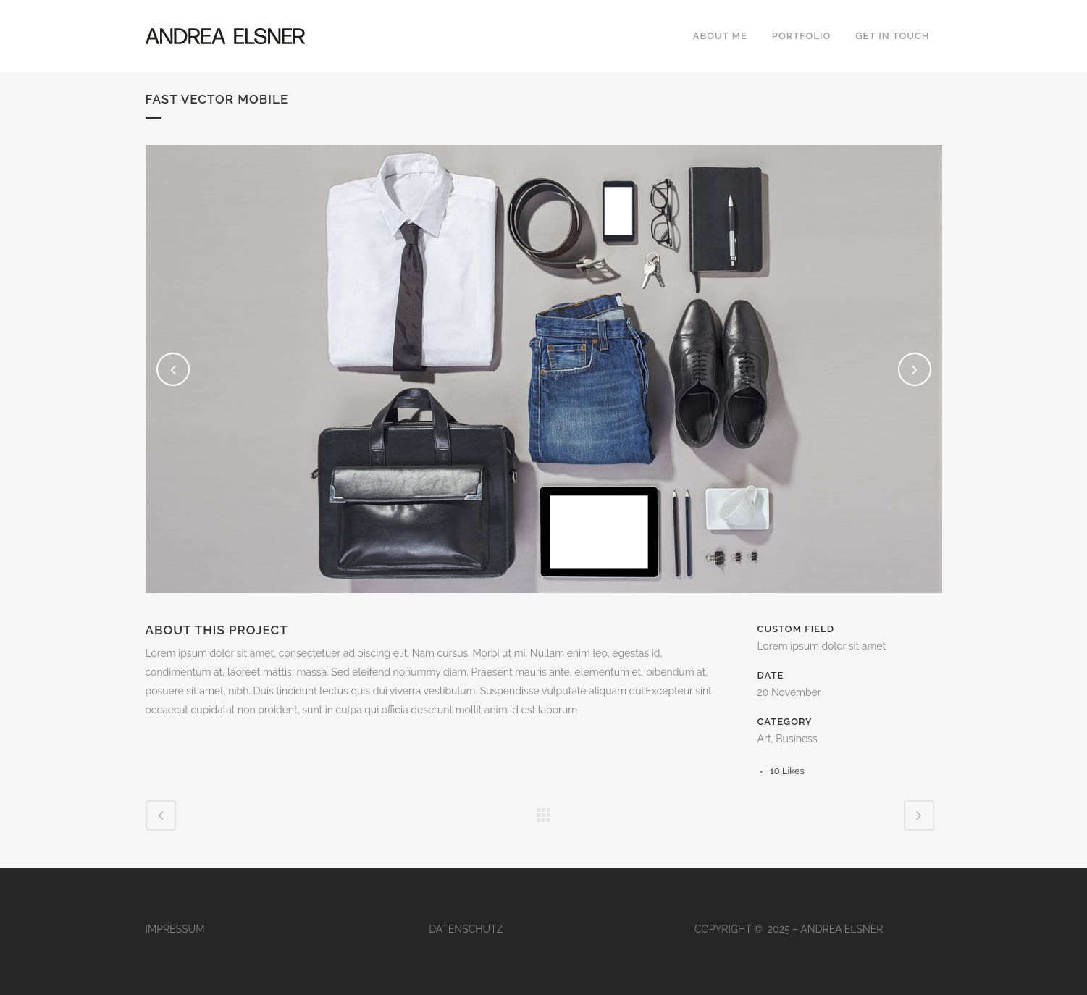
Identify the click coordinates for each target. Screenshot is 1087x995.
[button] (32, 963)
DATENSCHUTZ (466, 929)
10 (787, 770)
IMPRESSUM (175, 929)
